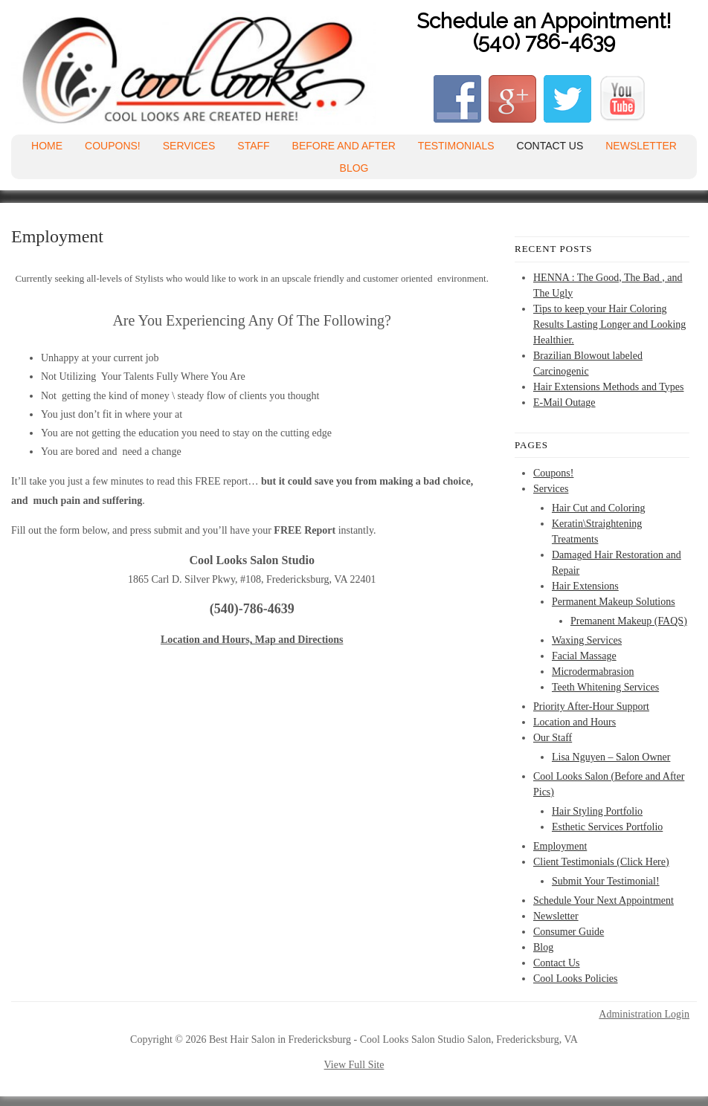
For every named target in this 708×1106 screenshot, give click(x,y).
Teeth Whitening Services (605, 687)
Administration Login (644, 1014)
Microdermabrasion (593, 671)
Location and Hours (574, 722)
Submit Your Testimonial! (606, 881)
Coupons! (113, 146)
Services (189, 146)
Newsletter (641, 146)
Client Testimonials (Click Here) (601, 861)
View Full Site (354, 1064)
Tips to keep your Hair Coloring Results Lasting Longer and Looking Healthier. (609, 324)
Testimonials (456, 146)
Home (46, 146)
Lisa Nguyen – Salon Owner (611, 757)
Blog (354, 168)
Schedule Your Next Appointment (603, 900)
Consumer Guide (568, 931)
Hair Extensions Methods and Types (608, 386)
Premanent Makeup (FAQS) (628, 621)
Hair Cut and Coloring (599, 508)
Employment (560, 846)
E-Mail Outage (564, 402)
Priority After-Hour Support (591, 706)
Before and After (344, 146)
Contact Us (550, 146)
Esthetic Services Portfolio (607, 826)
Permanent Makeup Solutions (613, 601)
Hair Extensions (585, 586)
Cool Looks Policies (575, 978)
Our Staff (552, 737)
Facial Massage (584, 656)
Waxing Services (587, 640)
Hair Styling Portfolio (597, 811)
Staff (253, 146)
